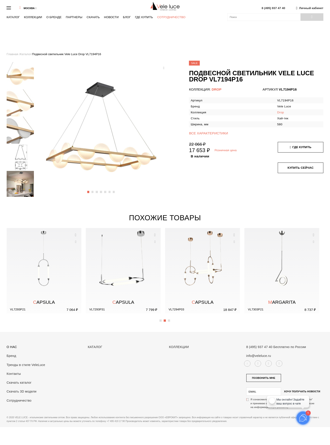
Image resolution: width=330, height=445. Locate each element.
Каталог (13, 17)
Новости (111, 17)
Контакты (14, 373)
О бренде (54, 17)
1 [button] (88, 189)
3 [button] (97, 189)
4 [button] (101, 189)
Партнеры (74, 17)
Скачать (93, 17)
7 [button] (114, 189)
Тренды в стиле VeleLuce (26, 365)
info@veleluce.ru (258, 356)
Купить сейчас (300, 167)
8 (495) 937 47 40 (273, 8)
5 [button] (105, 189)
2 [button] (92, 189)
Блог (127, 17)
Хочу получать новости (302, 391)
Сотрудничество (171, 17)
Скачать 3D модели (22, 391)
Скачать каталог (19, 382)
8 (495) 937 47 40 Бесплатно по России (276, 347)
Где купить (144, 17)
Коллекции (33, 17)
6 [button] (110, 189)
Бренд (11, 356)
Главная (13, 54)
